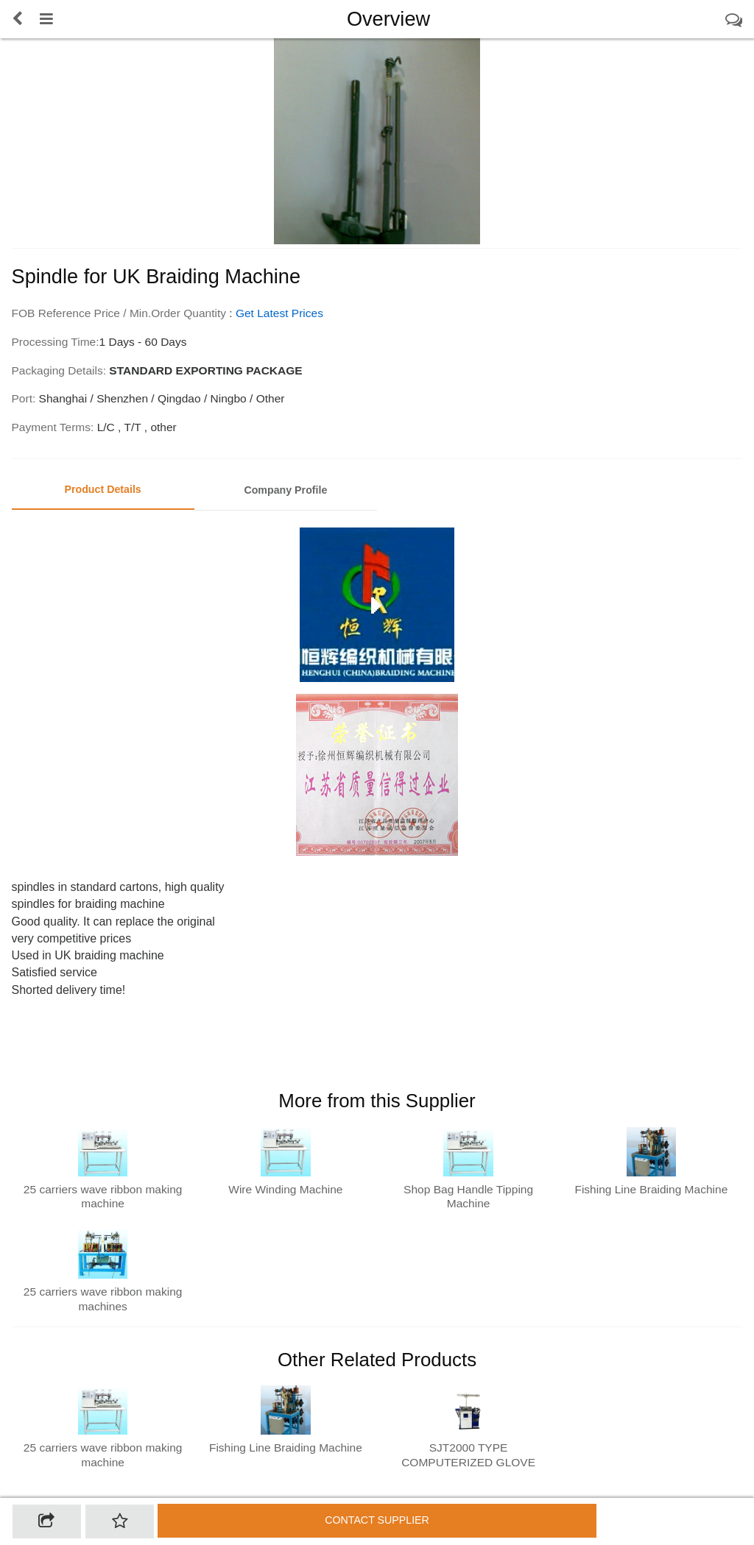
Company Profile (285, 490)
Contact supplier (377, 1520)
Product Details (102, 489)
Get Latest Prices (279, 313)
